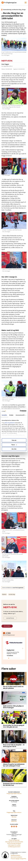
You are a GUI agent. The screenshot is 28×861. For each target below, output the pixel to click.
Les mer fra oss (10, 618)
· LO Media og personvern (14, 847)
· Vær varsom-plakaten (16, 857)
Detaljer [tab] (11, 415)
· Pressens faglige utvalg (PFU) (18, 859)
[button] (22, 648)
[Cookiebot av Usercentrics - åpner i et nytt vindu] (20, 411)
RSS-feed (14, 817)
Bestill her (14, 821)
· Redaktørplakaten (15, 855)
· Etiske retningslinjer (14, 840)
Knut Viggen (5, 64)
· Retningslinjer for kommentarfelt (14, 842)
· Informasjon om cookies (14, 845)
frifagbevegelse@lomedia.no (14, 793)
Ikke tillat (14, 449)
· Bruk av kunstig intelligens (14, 843)
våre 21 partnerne (10, 422)
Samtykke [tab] (4, 415)
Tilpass (14, 444)
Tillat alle (14, 440)
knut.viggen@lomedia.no (7, 66)
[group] (14, 648)
